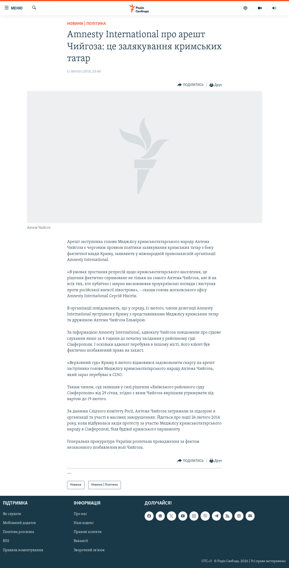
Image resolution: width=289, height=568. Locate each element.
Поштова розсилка (18, 532)
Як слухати (12, 514)
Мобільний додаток (19, 523)
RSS (6, 541)
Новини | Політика (86, 24)
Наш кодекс (84, 523)
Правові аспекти (88, 532)
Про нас (80, 514)
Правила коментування (23, 550)
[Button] (190, 85)
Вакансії (81, 541)
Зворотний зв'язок (89, 550)
